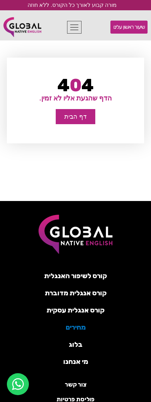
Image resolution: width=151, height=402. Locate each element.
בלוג (76, 344)
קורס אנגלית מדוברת (76, 293)
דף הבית (75, 116)
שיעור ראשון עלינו (129, 27)
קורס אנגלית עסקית (75, 310)
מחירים (76, 327)
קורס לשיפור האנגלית (75, 276)
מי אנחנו (75, 361)
